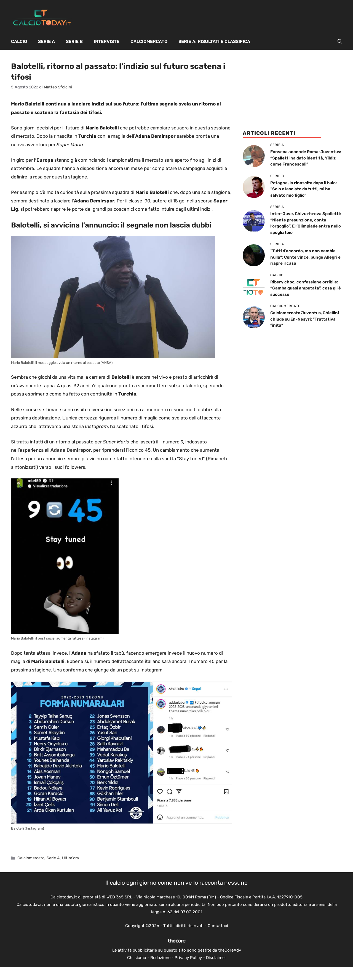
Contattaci (218, 925)
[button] (339, 41)
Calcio (19, 41)
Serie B (74, 41)
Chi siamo (136, 957)
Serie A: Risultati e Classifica (214, 41)
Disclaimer (216, 957)
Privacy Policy (188, 957)
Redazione (160, 957)
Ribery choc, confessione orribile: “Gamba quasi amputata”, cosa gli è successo (305, 288)
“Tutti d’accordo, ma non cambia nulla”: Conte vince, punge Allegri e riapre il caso (305, 257)
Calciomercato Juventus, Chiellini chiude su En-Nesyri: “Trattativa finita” (304, 319)
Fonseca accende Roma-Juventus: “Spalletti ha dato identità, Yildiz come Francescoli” (305, 158)
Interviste (106, 41)
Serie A (46, 41)
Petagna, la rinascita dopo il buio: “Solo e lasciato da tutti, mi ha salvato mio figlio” (303, 189)
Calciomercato (148, 41)
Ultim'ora (70, 857)
